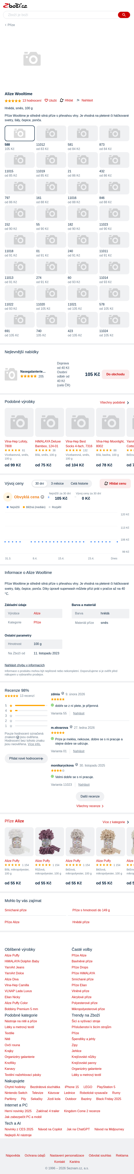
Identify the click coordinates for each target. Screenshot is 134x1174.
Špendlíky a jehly (83, 1039)
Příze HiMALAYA (83, 973)
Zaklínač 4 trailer (47, 1111)
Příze (11, 25)
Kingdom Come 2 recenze (82, 1111)
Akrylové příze (81, 997)
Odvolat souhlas (100, 1155)
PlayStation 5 (106, 1087)
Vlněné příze (80, 991)
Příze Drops (80, 967)
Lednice (69, 1093)
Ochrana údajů (35, 1155)
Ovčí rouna (12, 1045)
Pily (23, 1099)
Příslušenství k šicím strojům (91, 1027)
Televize (37, 1093)
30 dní (39, 483)
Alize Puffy (12, 955)
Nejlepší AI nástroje (18, 1135)
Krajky (9, 1051)
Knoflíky (10, 1063)
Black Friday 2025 (108, 1099)
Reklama (122, 1155)
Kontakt (59, 1161)
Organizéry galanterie (20, 1056)
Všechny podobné (114, 402)
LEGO (88, 1087)
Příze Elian (79, 985)
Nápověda (13, 1155)
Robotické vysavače (93, 1093)
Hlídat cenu (115, 483)
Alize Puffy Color (16, 1003)
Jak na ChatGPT (78, 1129)
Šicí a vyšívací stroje (86, 1021)
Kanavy (10, 1068)
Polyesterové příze (85, 1003)
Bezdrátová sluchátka (45, 1087)
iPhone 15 (72, 1087)
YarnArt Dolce (14, 973)
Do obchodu (115, 374)
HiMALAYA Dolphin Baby (22, 961)
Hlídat (66, 100)
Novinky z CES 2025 (19, 1129)
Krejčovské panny (84, 1063)
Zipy (75, 1045)
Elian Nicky (12, 997)
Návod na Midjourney (109, 1129)
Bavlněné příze (82, 961)
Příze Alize (12, 922)
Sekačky (36, 1099)
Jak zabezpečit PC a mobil (23, 1117)
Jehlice (76, 1051)
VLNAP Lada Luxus (18, 991)
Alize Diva (12, 979)
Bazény (86, 1099)
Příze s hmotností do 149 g (91, 910)
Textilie (9, 1033)
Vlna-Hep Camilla (17, 985)
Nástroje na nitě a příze (21, 1021)
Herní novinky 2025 (18, 1111)
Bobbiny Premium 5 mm (21, 1009)
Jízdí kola (54, 1099)
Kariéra (75, 1161)
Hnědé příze (80, 922)
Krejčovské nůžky (84, 1056)
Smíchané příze (16, 910)
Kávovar (53, 1093)
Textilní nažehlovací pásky (23, 1074)
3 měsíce (57, 483)
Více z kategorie (116, 822)
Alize (37, 613)
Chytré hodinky (15, 1087)
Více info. (34, 744)
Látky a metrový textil (19, 1027)
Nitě (7, 1039)
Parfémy (10, 1099)
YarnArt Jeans (14, 967)
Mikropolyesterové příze (88, 1009)
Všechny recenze (88, 806)
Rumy (116, 1093)
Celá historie (79, 483)
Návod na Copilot (50, 1129)
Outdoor (70, 1099)
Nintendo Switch (16, 1093)
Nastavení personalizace (67, 1155)
